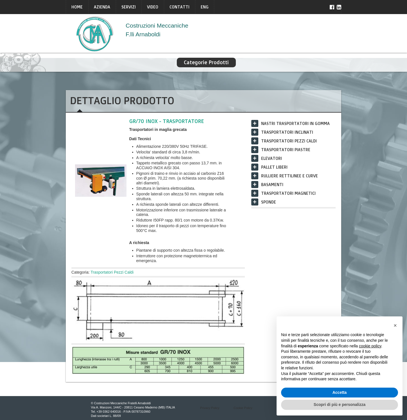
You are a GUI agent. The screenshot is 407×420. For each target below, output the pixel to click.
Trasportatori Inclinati (287, 132)
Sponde (268, 202)
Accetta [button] (340, 392)
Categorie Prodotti (206, 62)
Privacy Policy (209, 408)
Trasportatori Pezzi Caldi (112, 272)
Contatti (179, 7)
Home (77, 7)
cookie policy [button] (370, 346)
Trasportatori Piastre (285, 149)
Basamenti (272, 184)
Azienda (102, 7)
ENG (205, 7)
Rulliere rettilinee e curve (289, 175)
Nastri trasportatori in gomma (295, 123)
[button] (395, 325)
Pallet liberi (274, 167)
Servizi (128, 7)
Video (152, 7)
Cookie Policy (243, 408)
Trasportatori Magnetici (288, 193)
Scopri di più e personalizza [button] (339, 404)
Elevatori (271, 158)
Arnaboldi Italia (95, 33)
